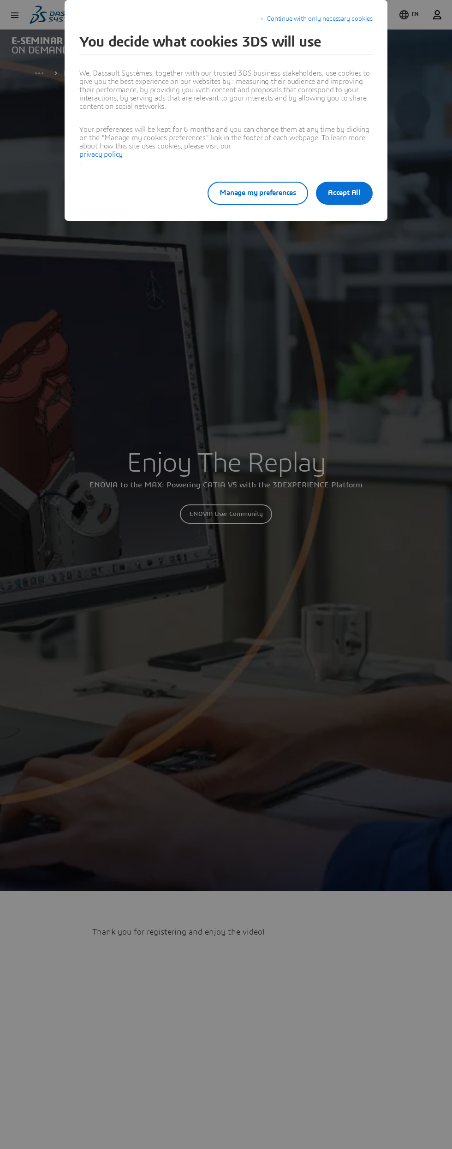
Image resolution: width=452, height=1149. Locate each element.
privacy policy (101, 154)
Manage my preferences (251, 192)
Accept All (344, 192)
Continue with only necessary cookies (320, 19)
